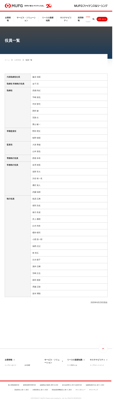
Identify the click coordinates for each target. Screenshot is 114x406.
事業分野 (47, 343)
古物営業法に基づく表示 (40, 390)
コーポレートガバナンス (12, 358)
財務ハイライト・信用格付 (32, 345)
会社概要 (27, 340)
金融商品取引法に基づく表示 (95, 385)
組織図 (27, 358)
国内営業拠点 (29, 362)
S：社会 (92, 356)
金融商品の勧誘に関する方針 (49, 385)
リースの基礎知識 (47, 19)
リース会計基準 (72, 348)
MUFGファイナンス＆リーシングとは (12, 345)
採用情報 (80, 19)
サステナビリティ (66, 19)
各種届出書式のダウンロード (53, 355)
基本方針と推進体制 (96, 344)
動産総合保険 (71, 356)
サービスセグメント (50, 347)
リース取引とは (72, 340)
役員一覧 (27, 354)
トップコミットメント (97, 340)
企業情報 (8, 19)
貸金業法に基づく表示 (21, 390)
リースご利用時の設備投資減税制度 (76, 361)
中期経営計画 (9, 354)
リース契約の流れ (72, 344)
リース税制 (70, 352)
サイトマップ (93, 390)
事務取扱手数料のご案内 (52, 359)
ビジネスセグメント (50, 351)
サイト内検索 (93, 19)
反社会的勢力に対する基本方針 (72, 385)
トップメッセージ (10, 340)
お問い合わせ (102, 19)
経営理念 (7, 350)
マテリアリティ (95, 348)
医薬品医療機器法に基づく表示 (62, 390)
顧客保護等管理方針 (29, 385)
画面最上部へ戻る (103, 323)
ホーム (7, 60)
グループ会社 (29, 366)
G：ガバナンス (94, 360)
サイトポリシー (80, 390)
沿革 (26, 350)
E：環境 (92, 352)
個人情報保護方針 (13, 385)
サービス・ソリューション (26, 19)
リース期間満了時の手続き (75, 366)
